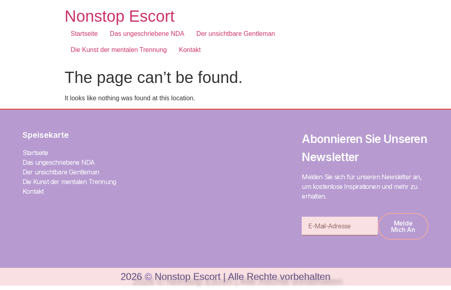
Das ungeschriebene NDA (147, 33)
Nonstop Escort (120, 16)
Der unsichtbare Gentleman (235, 33)
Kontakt (190, 49)
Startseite (84, 33)
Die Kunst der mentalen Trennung (119, 49)
